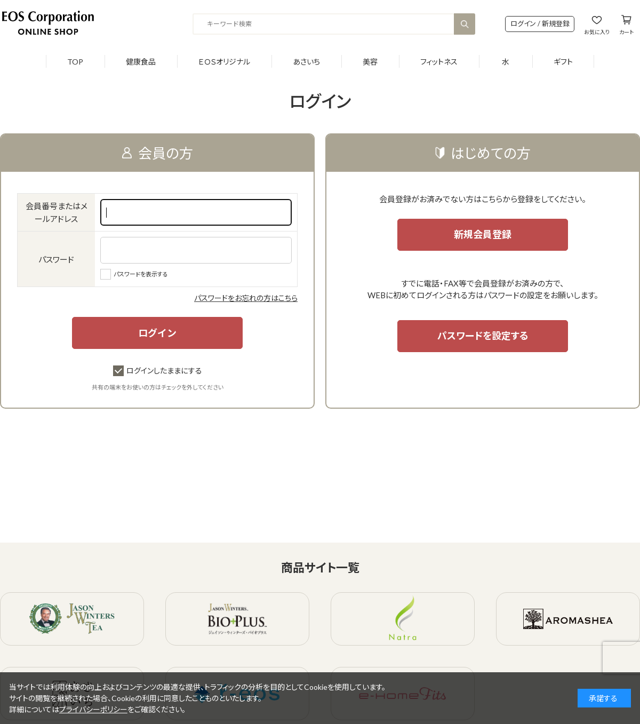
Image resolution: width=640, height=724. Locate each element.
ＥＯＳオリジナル (224, 61)
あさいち (306, 61)
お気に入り (597, 32)
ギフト (563, 61)
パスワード (56, 259)
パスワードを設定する (483, 335)
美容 (370, 61)
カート (626, 32)
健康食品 (141, 61)
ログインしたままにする (157, 370)
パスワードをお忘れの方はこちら (246, 298)
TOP (75, 61)
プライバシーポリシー (93, 709)
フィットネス (439, 61)
